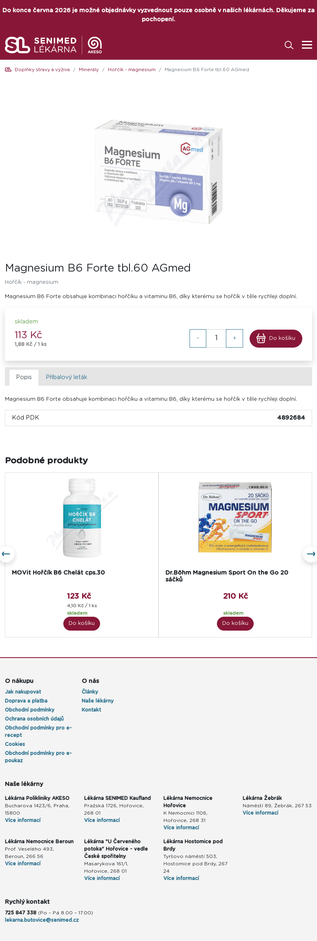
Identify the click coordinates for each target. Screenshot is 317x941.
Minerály (89, 69)
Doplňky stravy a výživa (42, 69)
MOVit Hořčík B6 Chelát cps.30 (58, 573)
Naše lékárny (98, 700)
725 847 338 (20, 912)
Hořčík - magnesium (132, 69)
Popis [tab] (24, 377)
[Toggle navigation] (304, 44)
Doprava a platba (26, 700)
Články (90, 691)
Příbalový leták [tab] (66, 377)
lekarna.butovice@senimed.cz (42, 920)
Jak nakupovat (23, 691)
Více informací (22, 820)
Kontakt (91, 709)
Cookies (15, 744)
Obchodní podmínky (29, 709)
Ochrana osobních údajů (34, 718)
